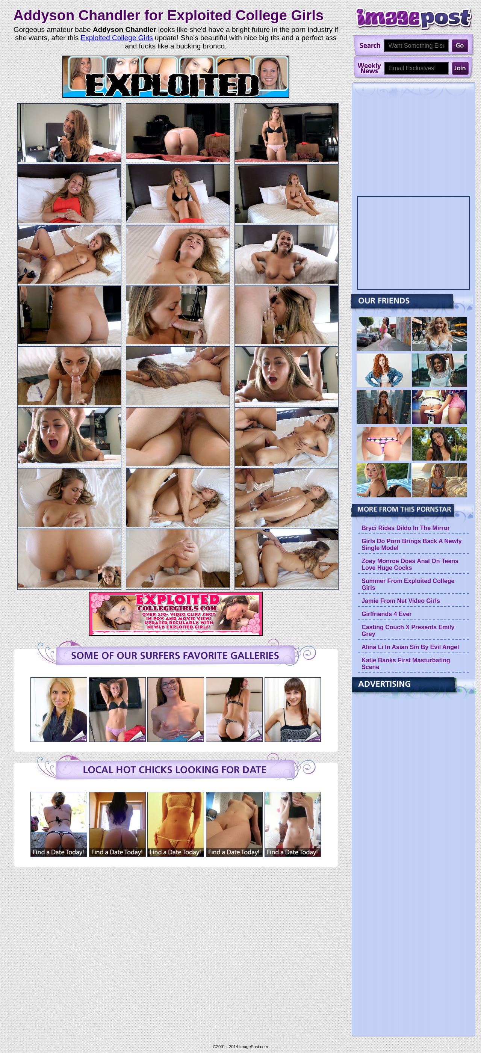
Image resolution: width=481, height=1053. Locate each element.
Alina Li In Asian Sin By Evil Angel (410, 647)
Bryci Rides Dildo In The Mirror (406, 528)
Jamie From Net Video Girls (401, 601)
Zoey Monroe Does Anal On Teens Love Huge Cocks (410, 564)
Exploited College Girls (117, 38)
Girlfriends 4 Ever (386, 614)
